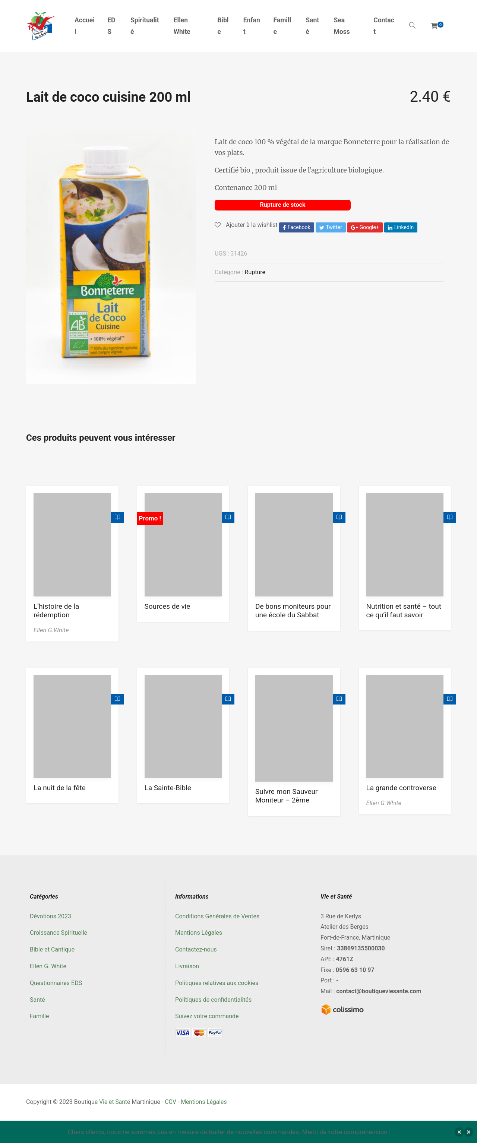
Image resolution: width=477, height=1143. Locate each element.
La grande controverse (401, 787)
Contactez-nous (196, 949)
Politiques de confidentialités (213, 999)
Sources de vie (167, 606)
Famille (282, 26)
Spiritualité (144, 26)
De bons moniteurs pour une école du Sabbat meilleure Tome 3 (293, 615)
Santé (312, 26)
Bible (222, 26)
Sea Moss (342, 26)
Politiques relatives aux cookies (216, 983)
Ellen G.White (51, 630)
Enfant (251, 26)
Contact (383, 26)
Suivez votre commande (207, 1016)
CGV (171, 1101)
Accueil (85, 26)
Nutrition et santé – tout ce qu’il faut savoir (404, 610)
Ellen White (182, 26)
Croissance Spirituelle (58, 932)
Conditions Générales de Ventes (217, 916)
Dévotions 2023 (50, 916)
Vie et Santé (115, 1101)
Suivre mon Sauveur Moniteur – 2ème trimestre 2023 (286, 800)
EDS (111, 26)
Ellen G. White (48, 966)
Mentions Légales (198, 932)
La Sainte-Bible (168, 787)
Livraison (187, 966)
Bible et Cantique (52, 949)
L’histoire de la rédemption (56, 610)
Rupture (255, 271)
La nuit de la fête (60, 787)
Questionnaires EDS (56, 983)
